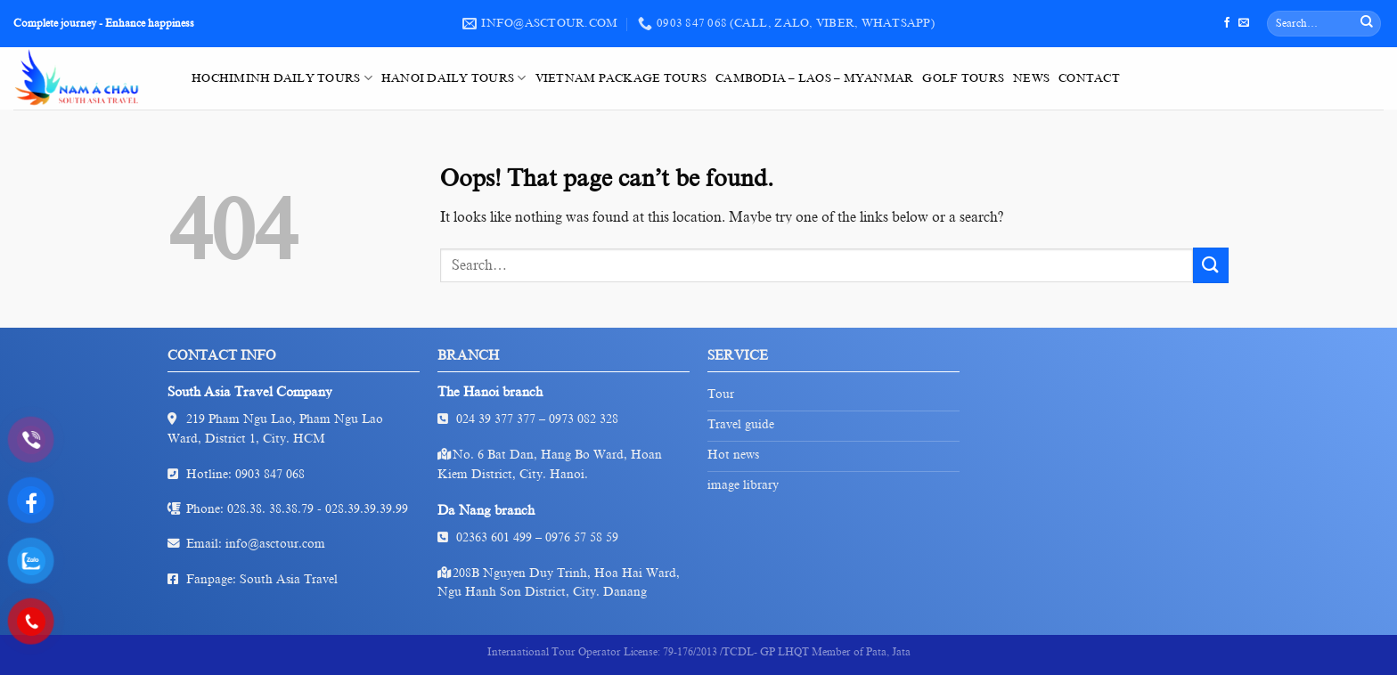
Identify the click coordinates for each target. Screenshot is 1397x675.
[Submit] (1366, 24)
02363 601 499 (494, 537)
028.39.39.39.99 (366, 509)
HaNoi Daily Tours (454, 77)
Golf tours (963, 78)
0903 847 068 (270, 474)
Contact (1089, 78)
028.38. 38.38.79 (270, 509)
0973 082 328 (583, 419)
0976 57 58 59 (581, 537)
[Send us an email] (1243, 23)
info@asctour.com (275, 543)
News (1031, 78)
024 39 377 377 (495, 419)
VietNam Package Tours (621, 78)
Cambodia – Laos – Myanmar (814, 78)
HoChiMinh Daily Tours (282, 77)
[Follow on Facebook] (1226, 23)
